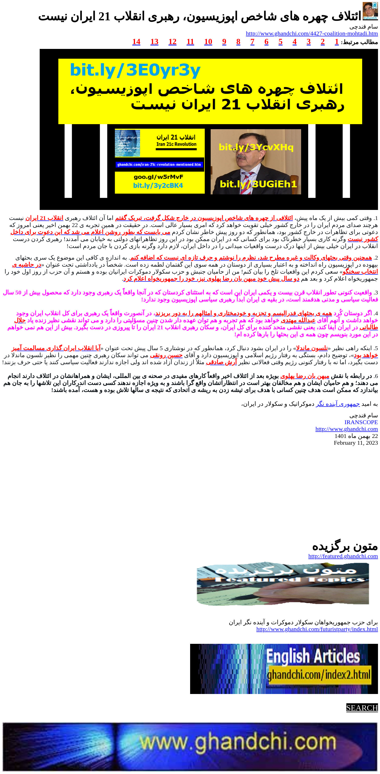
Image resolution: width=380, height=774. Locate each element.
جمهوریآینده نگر (338, 404)
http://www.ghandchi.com (346, 429)
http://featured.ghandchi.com (343, 556)
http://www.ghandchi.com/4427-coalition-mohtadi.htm (312, 33)
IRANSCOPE (361, 422)
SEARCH (362, 707)
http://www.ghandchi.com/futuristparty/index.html (317, 629)
